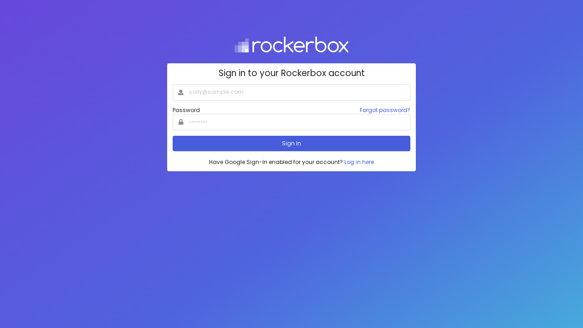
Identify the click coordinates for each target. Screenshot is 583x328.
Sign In (291, 143)
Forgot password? (385, 110)
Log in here (359, 162)
